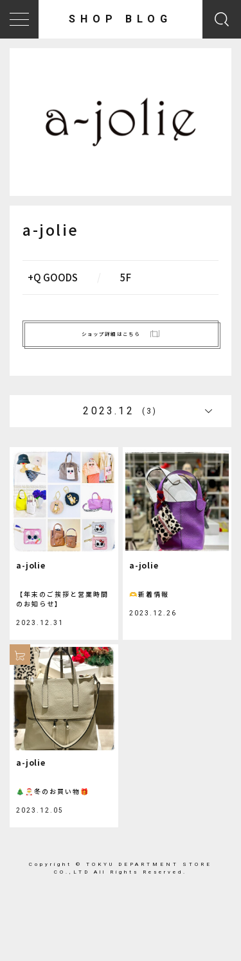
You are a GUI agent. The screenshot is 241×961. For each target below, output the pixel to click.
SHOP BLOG (120, 19)
